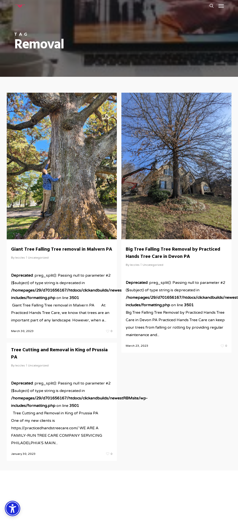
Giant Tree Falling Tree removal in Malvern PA (61, 249)
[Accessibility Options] (12, 508)
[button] (221, 5)
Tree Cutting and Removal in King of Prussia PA (59, 356)
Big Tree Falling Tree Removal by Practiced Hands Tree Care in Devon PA (173, 253)
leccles (20, 257)
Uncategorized (38, 257)
